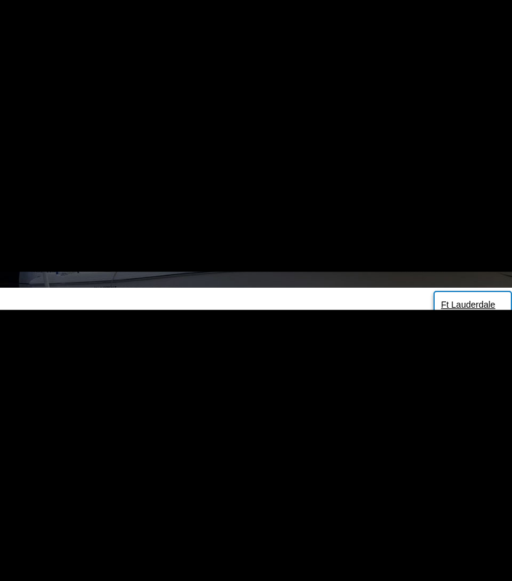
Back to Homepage (256, 452)
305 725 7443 (123, 20)
